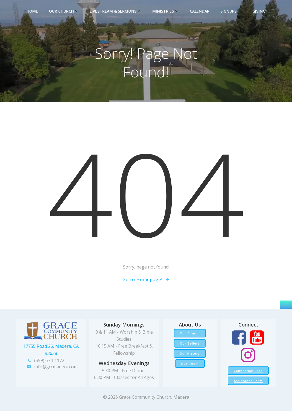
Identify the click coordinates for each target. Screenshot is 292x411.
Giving (258, 11)
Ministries (165, 11)
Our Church (64, 11)
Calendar (199, 11)
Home (32, 11)
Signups (230, 11)
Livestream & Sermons (115, 11)
